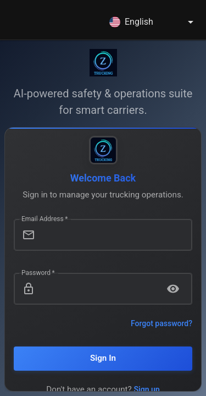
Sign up (147, 389)
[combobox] (153, 22)
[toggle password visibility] (173, 289)
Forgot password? (161, 323)
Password (38, 272)
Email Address (44, 218)
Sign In (103, 358)
